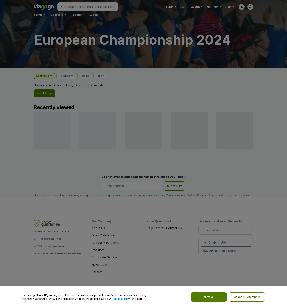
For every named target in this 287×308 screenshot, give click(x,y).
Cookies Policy (121, 298)
